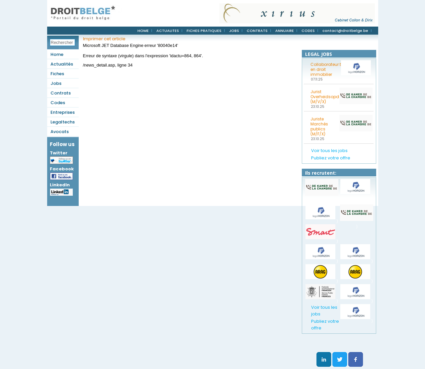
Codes (57, 102)
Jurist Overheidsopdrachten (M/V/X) (323, 96)
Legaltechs (62, 122)
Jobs (55, 83)
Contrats (60, 93)
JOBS (234, 30)
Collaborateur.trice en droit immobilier (323, 69)
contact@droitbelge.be (345, 30)
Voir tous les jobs (329, 150)
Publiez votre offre (330, 158)
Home (56, 54)
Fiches (57, 74)
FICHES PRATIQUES (204, 30)
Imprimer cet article (104, 39)
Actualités (61, 64)
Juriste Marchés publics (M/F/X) (319, 126)
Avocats (59, 131)
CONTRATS (257, 30)
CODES (308, 30)
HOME (143, 30)
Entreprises (62, 112)
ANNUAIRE (284, 30)
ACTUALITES (167, 30)
